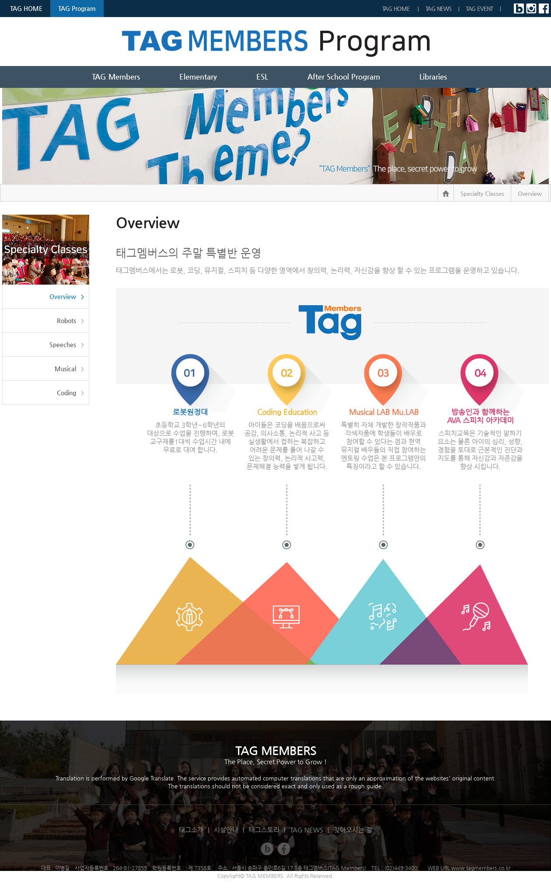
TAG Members (116, 76)
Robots (66, 320)
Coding (66, 392)
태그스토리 (264, 829)
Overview (62, 296)
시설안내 (226, 829)
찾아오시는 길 (353, 829)
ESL (262, 76)
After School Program (343, 76)
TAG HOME (26, 8)
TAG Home (397, 8)
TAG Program (77, 8)
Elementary (198, 76)
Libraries (433, 76)
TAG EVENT (479, 8)
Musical (65, 368)
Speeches (62, 344)
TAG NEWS (438, 8)
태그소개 (191, 829)
